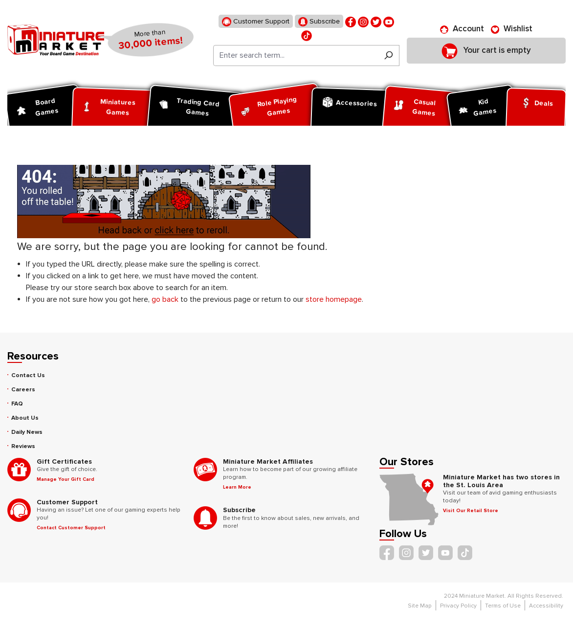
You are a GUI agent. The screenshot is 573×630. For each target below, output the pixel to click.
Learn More (237, 487)
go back (165, 299)
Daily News (27, 432)
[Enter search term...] (295, 55)
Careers (23, 389)
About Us (25, 418)
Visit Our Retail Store (470, 511)
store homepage (334, 299)
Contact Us (28, 375)
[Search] (388, 55)
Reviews (23, 446)
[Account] (462, 29)
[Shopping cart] (486, 50)
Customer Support (255, 21)
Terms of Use (503, 605)
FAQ (17, 403)
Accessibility (546, 605)
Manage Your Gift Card (65, 479)
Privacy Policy (458, 605)
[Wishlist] (511, 29)
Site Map (420, 605)
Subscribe (319, 21)
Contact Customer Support (71, 528)
